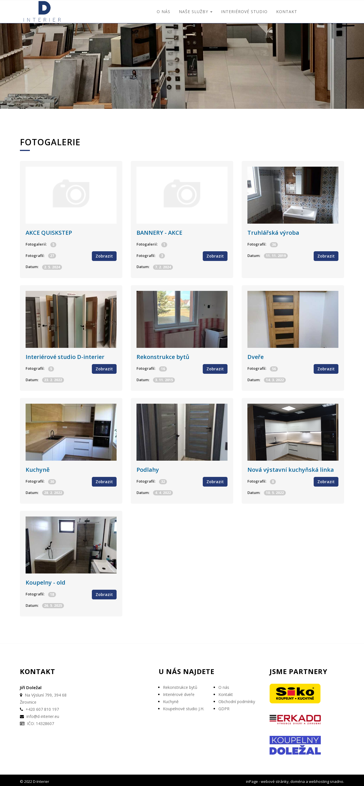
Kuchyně (38, 468)
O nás (163, 11)
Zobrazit (104, 255)
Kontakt (286, 11)
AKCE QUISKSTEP (49, 232)
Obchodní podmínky (236, 699)
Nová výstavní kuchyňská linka (290, 468)
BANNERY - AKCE (159, 232)
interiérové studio (244, 11)
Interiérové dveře (179, 692)
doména (297, 778)
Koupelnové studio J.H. (183, 706)
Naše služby (195, 11)
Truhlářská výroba (273, 232)
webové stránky (275, 778)
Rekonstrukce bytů (162, 356)
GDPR (223, 706)
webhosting (319, 778)
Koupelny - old (45, 580)
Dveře (255, 356)
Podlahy (147, 468)
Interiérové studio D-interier (65, 356)
